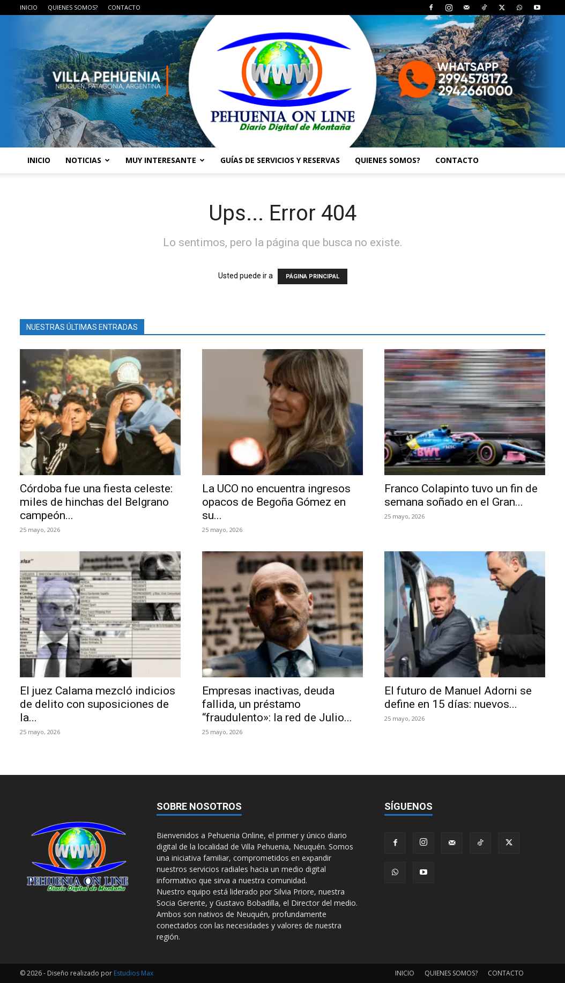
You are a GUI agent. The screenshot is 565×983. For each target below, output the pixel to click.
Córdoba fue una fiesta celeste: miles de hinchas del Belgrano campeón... (96, 502)
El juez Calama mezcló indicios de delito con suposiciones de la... (97, 704)
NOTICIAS (87, 160)
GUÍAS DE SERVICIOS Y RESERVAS (280, 160)
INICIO (29, 7)
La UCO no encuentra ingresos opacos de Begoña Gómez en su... (276, 502)
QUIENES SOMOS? (73, 7)
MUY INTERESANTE (165, 160)
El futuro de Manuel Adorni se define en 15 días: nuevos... (458, 697)
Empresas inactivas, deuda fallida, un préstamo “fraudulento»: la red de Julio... (277, 704)
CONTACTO (124, 7)
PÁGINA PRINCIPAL (312, 276)
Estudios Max (133, 973)
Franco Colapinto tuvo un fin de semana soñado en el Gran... (461, 495)
